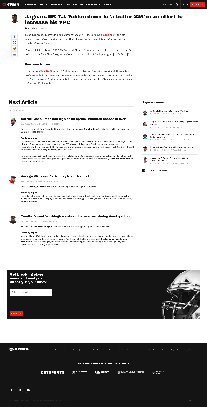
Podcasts (167, 5)
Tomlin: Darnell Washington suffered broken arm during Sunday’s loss (76, 216)
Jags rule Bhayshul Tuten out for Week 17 (169, 111)
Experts (120, 350)
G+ (28, 390)
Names (87, 350)
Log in (185, 4)
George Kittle (37, 186)
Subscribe (197, 4)
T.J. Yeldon (102, 34)
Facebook (11, 390)
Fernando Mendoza (121, 158)
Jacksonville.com (32, 28)
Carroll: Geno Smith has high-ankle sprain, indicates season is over (73, 119)
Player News (108, 350)
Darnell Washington (43, 226)
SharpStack (93, 5)
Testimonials (132, 350)
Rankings (30, 5)
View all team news (157, 170)
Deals (107, 5)
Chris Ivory (45, 70)
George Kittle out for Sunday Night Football (55, 176)
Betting (78, 5)
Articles (96, 350)
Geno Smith (89, 129)
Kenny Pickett (48, 149)
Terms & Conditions (150, 350)
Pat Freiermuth (109, 239)
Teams (67, 350)
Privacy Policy (167, 350)
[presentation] (31, 303)
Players (57, 350)
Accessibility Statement (187, 350)
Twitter (20, 390)
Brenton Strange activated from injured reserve (172, 147)
